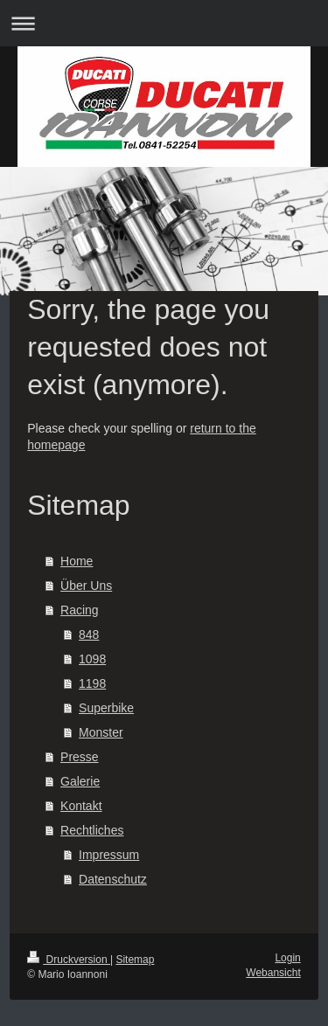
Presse (79, 757)
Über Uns (86, 586)
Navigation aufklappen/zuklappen (164, 23)
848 (89, 634)
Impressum (109, 855)
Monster (101, 732)
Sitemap (134, 959)
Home (76, 561)
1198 (92, 683)
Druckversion (68, 959)
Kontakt (80, 806)
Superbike (106, 708)
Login (287, 958)
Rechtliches (91, 830)
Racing (79, 610)
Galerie (80, 781)
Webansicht (273, 973)
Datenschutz (113, 879)
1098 (92, 659)
